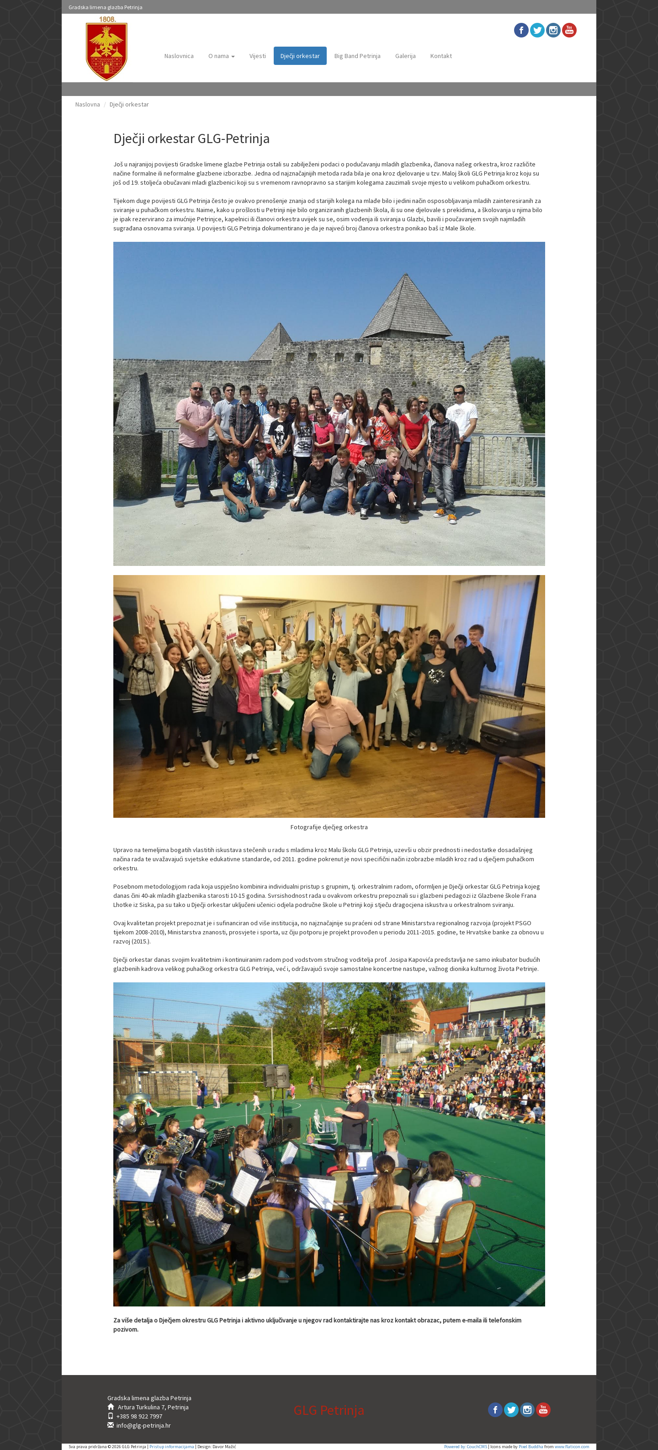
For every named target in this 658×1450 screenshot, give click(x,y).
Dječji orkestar (300, 56)
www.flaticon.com (572, 1447)
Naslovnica (179, 56)
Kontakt (441, 56)
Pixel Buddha (531, 1447)
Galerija (405, 56)
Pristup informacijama (171, 1447)
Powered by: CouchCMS (465, 1447)
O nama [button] (221, 56)
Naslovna (87, 104)
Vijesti (257, 56)
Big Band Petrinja (357, 56)
